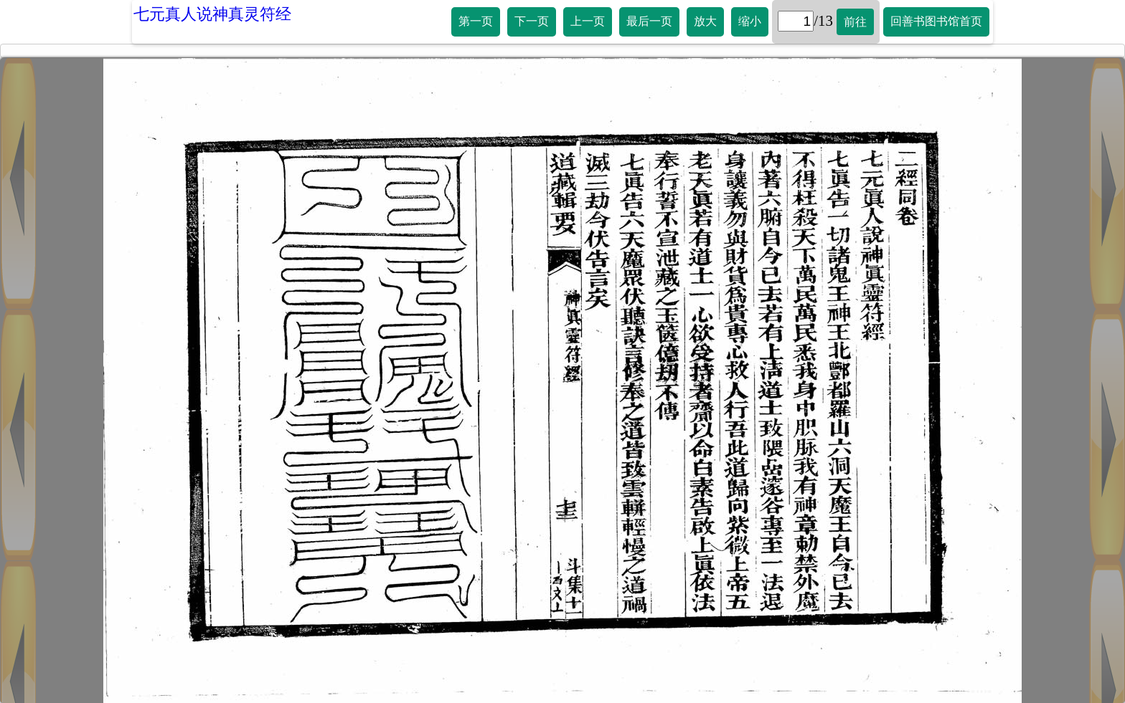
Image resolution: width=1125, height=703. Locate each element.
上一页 (587, 21)
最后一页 (649, 21)
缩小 (749, 21)
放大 (705, 21)
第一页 (475, 21)
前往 (855, 22)
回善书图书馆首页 (936, 21)
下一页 (531, 21)
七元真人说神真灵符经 (212, 14)
